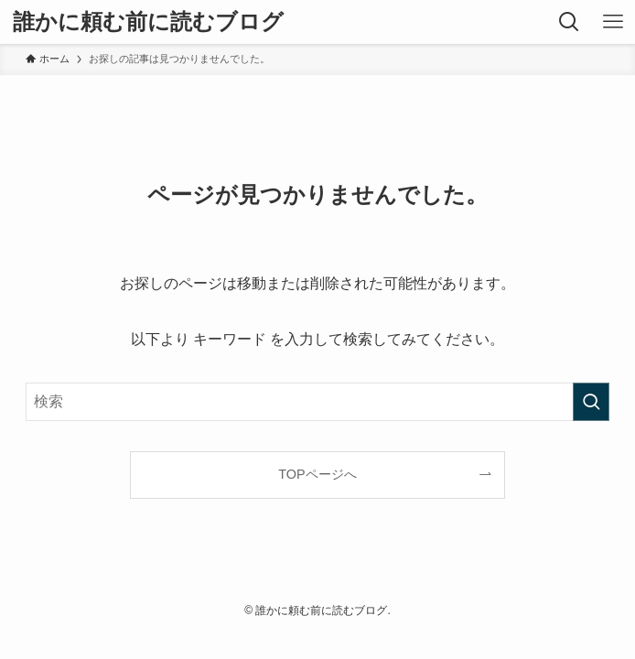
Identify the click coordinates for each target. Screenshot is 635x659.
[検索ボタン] (569, 22)
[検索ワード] (318, 402)
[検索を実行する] (591, 402)
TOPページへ (317, 474)
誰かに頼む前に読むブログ (148, 22)
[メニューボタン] (613, 22)
